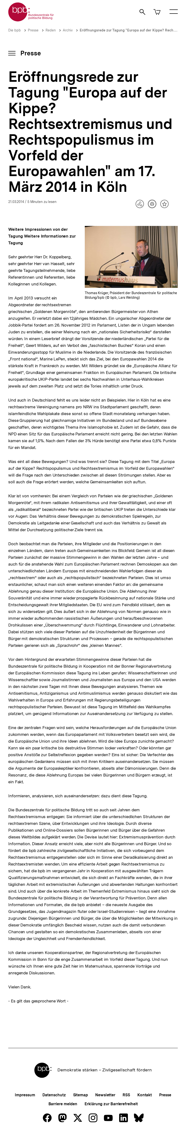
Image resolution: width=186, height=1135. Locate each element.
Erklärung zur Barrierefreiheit (111, 1104)
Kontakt (144, 1095)
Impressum (25, 1095)
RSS (126, 1095)
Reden (51, 30)
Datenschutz (54, 1095)
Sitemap (80, 1095)
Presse (33, 30)
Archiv (68, 30)
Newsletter (105, 1095)
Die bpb (14, 30)
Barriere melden (63, 1104)
